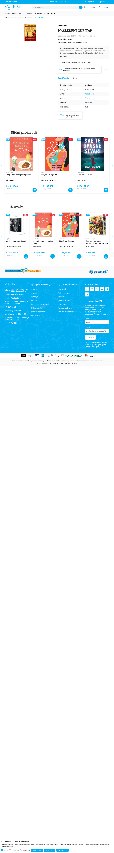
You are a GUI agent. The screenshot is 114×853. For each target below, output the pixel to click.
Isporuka (61, 297)
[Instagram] (97, 289)
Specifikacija (63, 78)
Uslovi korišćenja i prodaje (40, 304)
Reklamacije (62, 304)
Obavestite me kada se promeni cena (76, 62)
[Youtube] (102, 289)
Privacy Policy (99, 345)
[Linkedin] (87, 294)
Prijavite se (90, 337)
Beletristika (28, 18)
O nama (34, 289)
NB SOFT (61, 363)
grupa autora (90, 246)
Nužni (6, 850)
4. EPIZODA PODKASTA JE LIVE (57, 2)
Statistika (15, 850)
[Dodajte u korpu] (35, 190)
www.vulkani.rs (46, 363)
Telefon (87, 327)
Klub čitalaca (35, 315)
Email (87, 318)
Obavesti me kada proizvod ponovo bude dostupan (79, 70)
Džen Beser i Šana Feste (48, 180)
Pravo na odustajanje (38, 312)
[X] (92, 289)
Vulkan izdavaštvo (10, 18)
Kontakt (34, 300)
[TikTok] (107, 289)
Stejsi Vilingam (81, 180)
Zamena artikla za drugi (66, 312)
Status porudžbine (11, 2)
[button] (103, 7)
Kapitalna (8, 239)
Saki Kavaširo (10, 180)
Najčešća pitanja (64, 300)
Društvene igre (90, 239)
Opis (75, 78)
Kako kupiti (62, 289)
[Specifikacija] (63, 78)
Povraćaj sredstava (65, 308)
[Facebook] (87, 289)
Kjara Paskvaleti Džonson (13, 246)
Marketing (26, 850)
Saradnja (34, 297)
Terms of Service (90, 347)
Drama (87, 98)
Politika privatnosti (37, 308)
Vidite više (65, 56)
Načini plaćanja (63, 293)
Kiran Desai (67, 39)
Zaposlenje (35, 293)
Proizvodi (20, 18)
